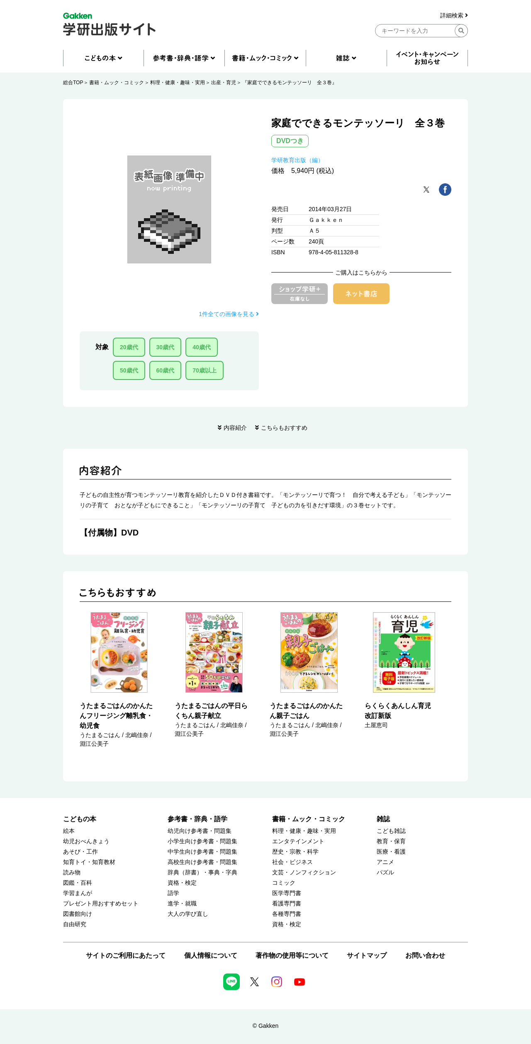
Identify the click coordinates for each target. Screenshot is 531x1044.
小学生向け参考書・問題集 (202, 841)
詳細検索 (454, 15)
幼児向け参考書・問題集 (199, 831)
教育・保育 (391, 841)
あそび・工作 (80, 852)
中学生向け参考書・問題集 (202, 852)
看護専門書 (286, 903)
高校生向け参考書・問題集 (202, 862)
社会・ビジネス (292, 862)
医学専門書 (286, 893)
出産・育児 (223, 82)
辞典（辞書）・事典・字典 (202, 872)
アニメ (385, 862)
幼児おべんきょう (86, 841)
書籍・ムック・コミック (116, 82)
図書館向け (77, 914)
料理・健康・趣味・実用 (177, 82)
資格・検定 (182, 883)
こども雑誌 (391, 831)
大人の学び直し (188, 914)
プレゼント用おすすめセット (101, 903)
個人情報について (210, 955)
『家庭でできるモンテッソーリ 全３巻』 (289, 82)
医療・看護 (391, 852)
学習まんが (77, 893)
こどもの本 (79, 819)
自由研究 (74, 924)
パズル (385, 872)
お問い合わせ (425, 955)
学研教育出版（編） (297, 160)
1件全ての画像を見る (229, 314)
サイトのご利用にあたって (126, 955)
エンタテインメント (298, 841)
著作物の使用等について (292, 955)
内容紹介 (235, 427)
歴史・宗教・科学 (295, 852)
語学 (173, 893)
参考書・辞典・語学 (197, 819)
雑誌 (383, 819)
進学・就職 (182, 903)
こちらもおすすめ (284, 427)
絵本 (69, 831)
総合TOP (73, 82)
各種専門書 (286, 914)
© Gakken (265, 1025)
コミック (283, 883)
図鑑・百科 (77, 883)
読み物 (71, 872)
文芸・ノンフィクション (304, 872)
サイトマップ (367, 955)
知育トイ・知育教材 (89, 862)
